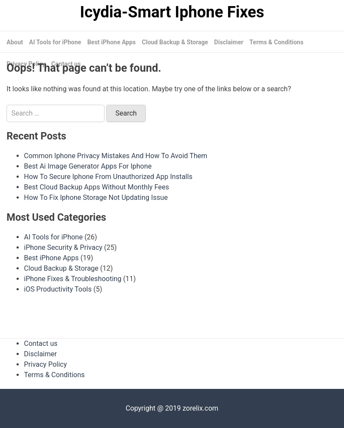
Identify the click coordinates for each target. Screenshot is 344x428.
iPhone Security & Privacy (63, 247)
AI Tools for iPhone (55, 42)
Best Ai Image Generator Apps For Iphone (88, 166)
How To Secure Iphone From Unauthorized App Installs (108, 177)
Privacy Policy (45, 364)
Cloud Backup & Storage (175, 42)
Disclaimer (228, 42)
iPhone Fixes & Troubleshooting (72, 279)
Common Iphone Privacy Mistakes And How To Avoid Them (115, 156)
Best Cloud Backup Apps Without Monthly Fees (96, 187)
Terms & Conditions (277, 42)
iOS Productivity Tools (57, 289)
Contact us (40, 343)
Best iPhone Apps (111, 42)
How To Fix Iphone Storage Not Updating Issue (96, 197)
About (15, 42)
